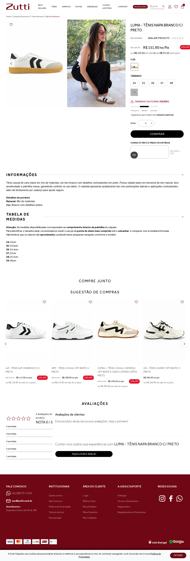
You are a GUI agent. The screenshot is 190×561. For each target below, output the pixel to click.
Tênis (54, 6)
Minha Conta (89, 501)
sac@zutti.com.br (19, 501)
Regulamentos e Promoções (132, 512)
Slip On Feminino (53, 16)
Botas (79, 6)
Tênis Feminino (37, 16)
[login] (169, 6)
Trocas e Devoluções (128, 501)
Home (8, 16)
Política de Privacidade (60, 506)
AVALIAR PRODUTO (159, 38)
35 (143, 83)
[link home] (18, 7)
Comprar (157, 134)
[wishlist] (176, 6)
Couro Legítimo (107, 6)
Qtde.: (133, 123)
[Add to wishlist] (11, 24)
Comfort (123, 6)
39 (134, 92)
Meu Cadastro (90, 518)
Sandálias (92, 6)
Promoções (140, 7)
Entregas (122, 495)
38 (171, 83)
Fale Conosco (55, 501)
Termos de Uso (56, 512)
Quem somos (56, 495)
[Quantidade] (146, 123)
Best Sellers (42, 6)
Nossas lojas (55, 518)
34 (134, 83)
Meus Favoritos (90, 512)
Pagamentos (124, 506)
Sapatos (66, 6)
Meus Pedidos (89, 506)
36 (152, 83)
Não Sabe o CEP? (175, 152)
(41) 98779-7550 (19, 493)
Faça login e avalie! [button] (84, 453)
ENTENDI (178, 555)
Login (85, 495)
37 (162, 83)
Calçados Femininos (21, 16)
